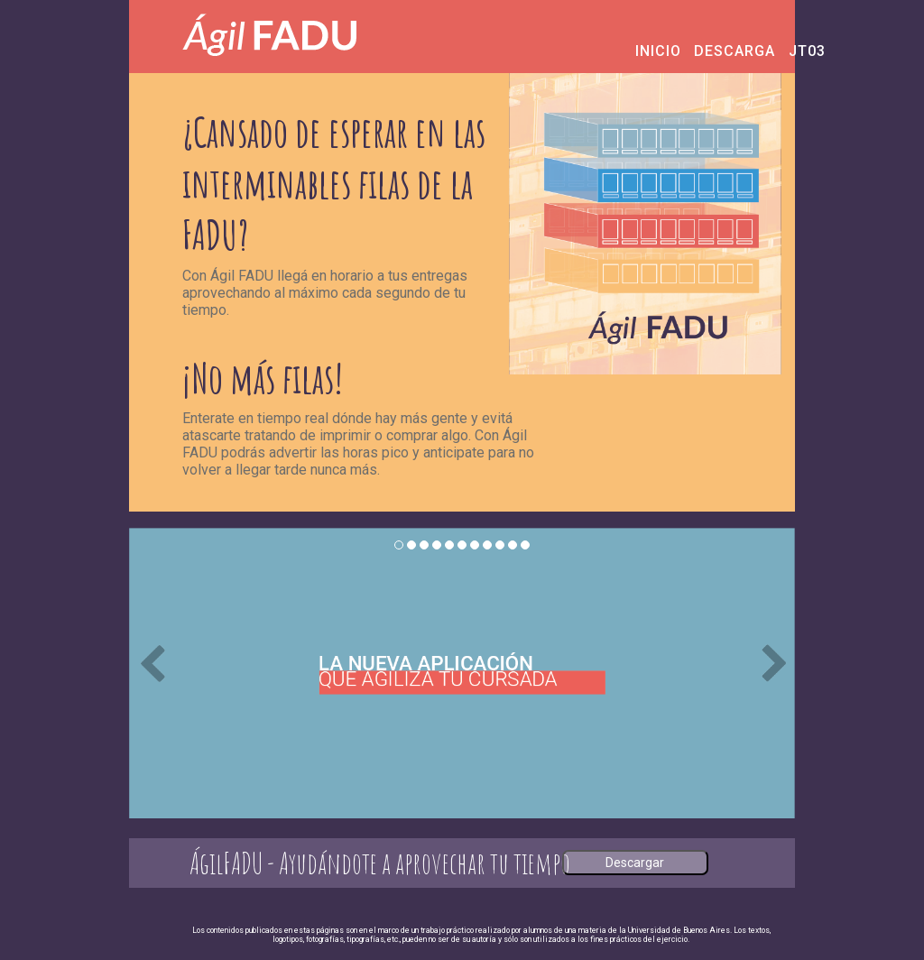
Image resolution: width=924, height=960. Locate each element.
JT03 (794, 51)
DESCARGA (706, 51)
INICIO (642, 51)
